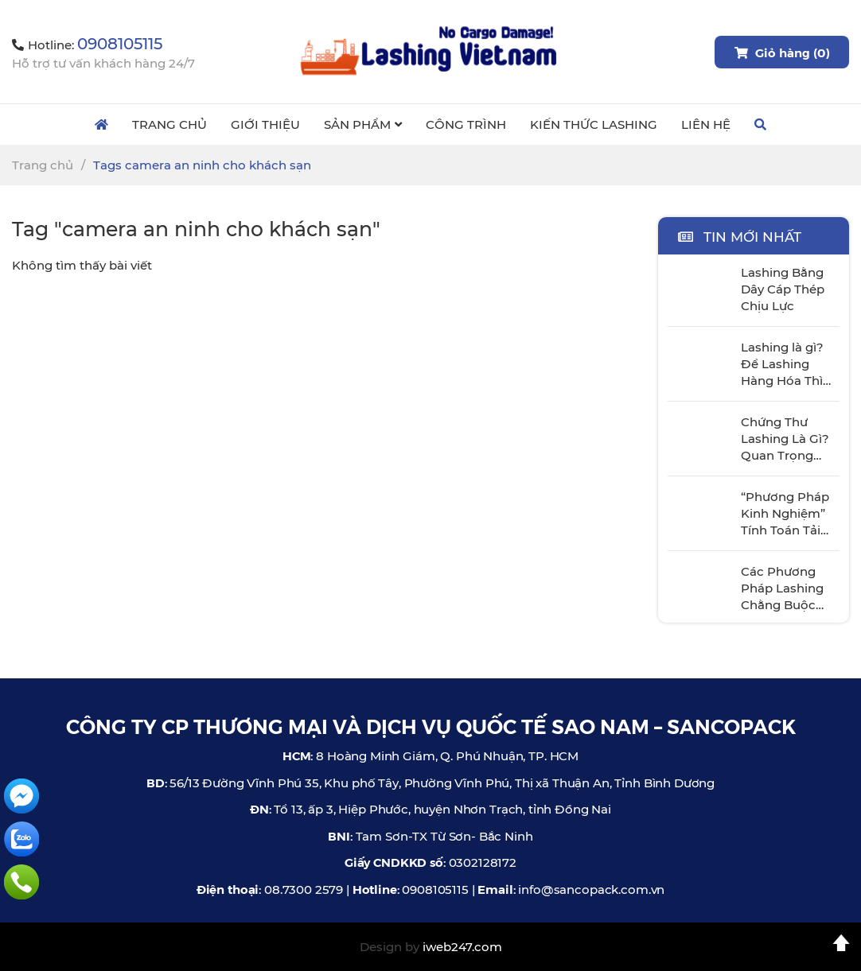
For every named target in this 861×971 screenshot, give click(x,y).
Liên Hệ (705, 124)
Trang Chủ (169, 124)
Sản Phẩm (363, 124)
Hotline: (87, 44)
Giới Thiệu (265, 124)
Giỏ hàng (781, 52)
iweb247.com (462, 946)
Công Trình (466, 124)
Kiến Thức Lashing (593, 124)
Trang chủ (42, 165)
